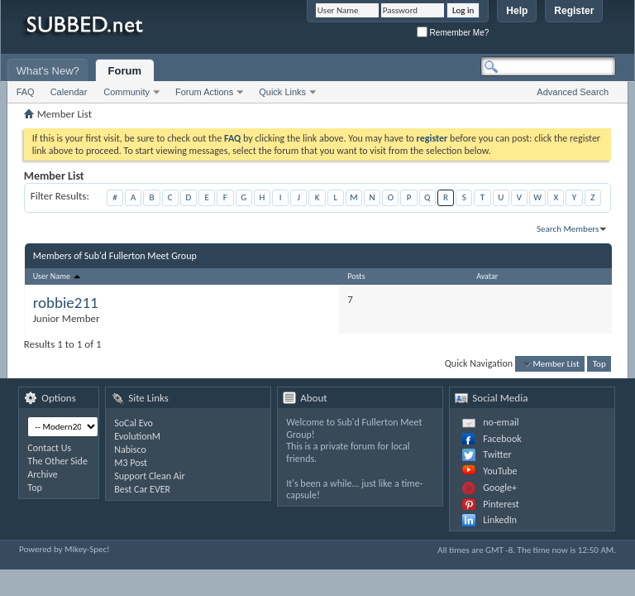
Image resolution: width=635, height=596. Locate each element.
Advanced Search (573, 92)
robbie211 (65, 302)
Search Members (568, 228)
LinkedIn (500, 520)
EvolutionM (137, 436)
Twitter (497, 454)
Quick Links (282, 92)
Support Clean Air (149, 476)
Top (599, 363)
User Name (58, 276)
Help (517, 11)
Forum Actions (204, 92)
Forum (124, 71)
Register (574, 11)
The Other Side (57, 461)
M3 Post (130, 463)
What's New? (48, 71)
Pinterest (501, 504)
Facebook (502, 439)
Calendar (69, 92)
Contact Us (49, 448)
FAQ (26, 92)
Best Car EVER (142, 489)
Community (126, 92)
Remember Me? (453, 32)
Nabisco (130, 449)
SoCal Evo (133, 423)
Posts (356, 276)
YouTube (500, 471)
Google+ (500, 487)
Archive (42, 474)
